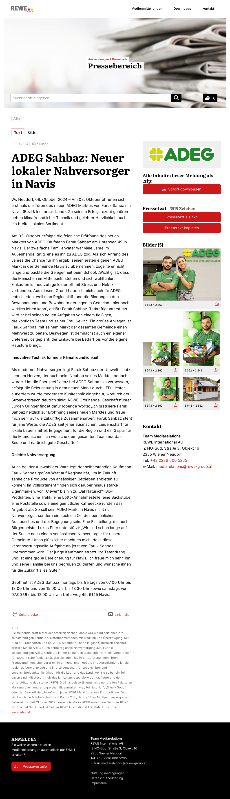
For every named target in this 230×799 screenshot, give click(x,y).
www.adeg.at (20, 712)
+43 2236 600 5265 (168, 460)
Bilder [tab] (32, 132)
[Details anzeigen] (216, 304)
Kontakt (208, 8)
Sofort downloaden (181, 189)
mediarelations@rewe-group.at (184, 466)
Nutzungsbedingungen (107, 773)
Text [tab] (18, 132)
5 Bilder (42, 144)
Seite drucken (29, 614)
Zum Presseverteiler (31, 766)
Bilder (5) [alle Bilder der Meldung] (153, 244)
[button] (210, 98)
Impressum (99, 783)
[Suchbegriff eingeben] (95, 98)
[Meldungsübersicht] (181, 154)
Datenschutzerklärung (107, 778)
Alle (16, 118)
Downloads (182, 8)
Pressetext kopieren (182, 228)
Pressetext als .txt (181, 217)
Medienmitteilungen (146, 8)
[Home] (21, 9)
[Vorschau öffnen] (182, 274)
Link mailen (123, 614)
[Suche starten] (176, 98)
